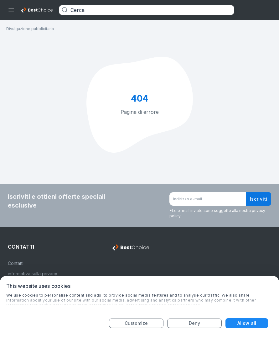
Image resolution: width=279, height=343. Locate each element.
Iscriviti (258, 199)
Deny (194, 323)
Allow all (246, 323)
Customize (136, 323)
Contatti (15, 263)
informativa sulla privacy (32, 273)
